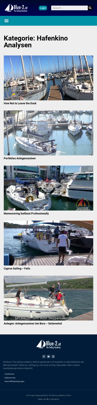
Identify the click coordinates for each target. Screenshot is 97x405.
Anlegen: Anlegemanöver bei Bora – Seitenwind (33, 323)
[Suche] (90, 8)
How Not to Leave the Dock (20, 103)
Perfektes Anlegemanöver (20, 158)
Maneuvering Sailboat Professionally (26, 213)
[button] (43, 8)
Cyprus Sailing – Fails (17, 268)
